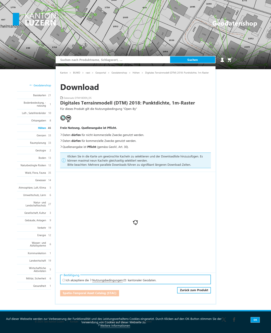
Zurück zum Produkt (194, 290)
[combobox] (112, 59)
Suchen (192, 60)
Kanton (64, 72)
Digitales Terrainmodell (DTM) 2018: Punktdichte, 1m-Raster (177, 72)
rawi (88, 72)
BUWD (77, 72)
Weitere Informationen (115, 325)
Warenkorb (229, 59)
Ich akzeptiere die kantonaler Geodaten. (109, 280)
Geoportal (101, 72)
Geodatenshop (40, 85)
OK (255, 319)
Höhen (136, 72)
